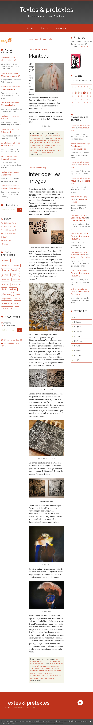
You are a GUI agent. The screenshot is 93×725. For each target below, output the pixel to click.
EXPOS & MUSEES (8, 233)
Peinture (33, 138)
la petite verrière (78, 254)
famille (16, 275)
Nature (77, 346)
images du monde (43, 145)
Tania (73, 128)
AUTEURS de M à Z (8, 226)
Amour (17, 298)
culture (13, 289)
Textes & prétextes (46, 9)
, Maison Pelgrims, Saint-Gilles (46, 247)
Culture (49, 136)
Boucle (4, 118)
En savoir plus (11, 723)
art (17, 308)
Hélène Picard (40, 192)
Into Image (43, 203)
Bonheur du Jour (78, 218)
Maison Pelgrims (49, 621)
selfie (46, 147)
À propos (61, 28)
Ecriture (5, 279)
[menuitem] (31, 28)
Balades (77, 322)
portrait (52, 147)
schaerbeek (7, 308)
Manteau (39, 56)
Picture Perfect (8, 145)
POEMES (4, 244)
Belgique (33, 136)
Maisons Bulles (8, 105)
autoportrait (35, 150)
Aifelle (73, 181)
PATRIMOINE (6, 240)
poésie (17, 294)
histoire (5, 265)
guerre (40, 147)
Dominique (76, 146)
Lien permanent (37, 133)
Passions (56, 136)
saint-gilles (48, 143)
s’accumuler (54, 276)
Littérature (78, 341)
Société (40, 138)
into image (43, 152)
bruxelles (16, 279)
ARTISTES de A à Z (8, 230)
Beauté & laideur (8, 159)
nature (5, 284)
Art (57, 133)
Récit (4, 289)
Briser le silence (8, 132)
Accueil (31, 28)
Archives (45, 28)
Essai (14, 260)
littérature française (10, 270)
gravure (33, 147)
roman (5, 260)
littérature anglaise (10, 303)
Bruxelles (41, 136)
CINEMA (4, 237)
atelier (51, 150)
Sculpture (16, 284)
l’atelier (45, 577)
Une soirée (6, 175)
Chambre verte (8, 89)
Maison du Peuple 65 (10, 76)
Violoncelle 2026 (8, 60)
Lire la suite (83, 46)
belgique (15, 265)
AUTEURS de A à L (8, 223)
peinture (5, 275)
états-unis (6, 294)
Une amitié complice (10, 188)
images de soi (56, 145)
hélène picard (40, 140)
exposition (6, 298)
